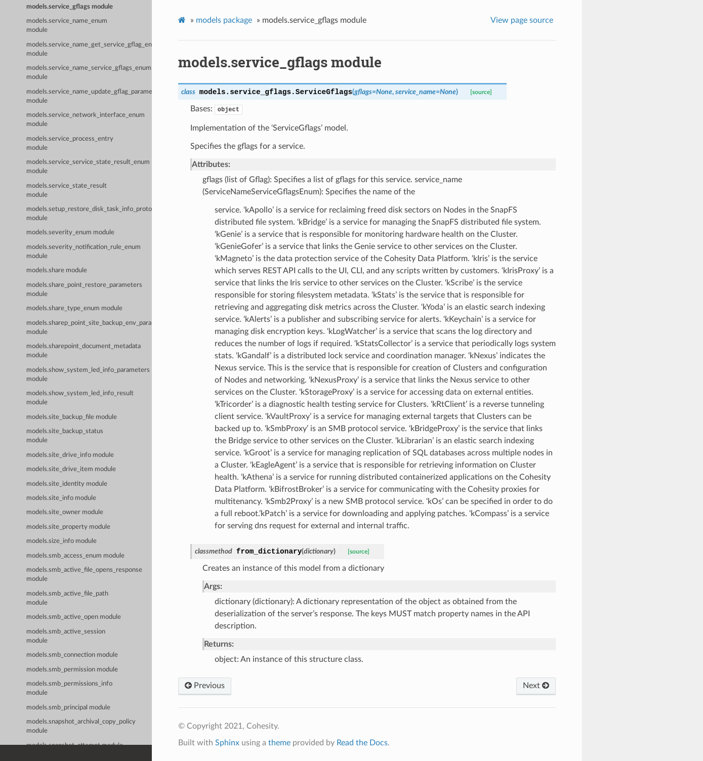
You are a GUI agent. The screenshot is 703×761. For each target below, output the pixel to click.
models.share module (56, 270)
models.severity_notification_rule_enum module (83, 252)
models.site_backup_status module (64, 436)
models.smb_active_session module (65, 636)
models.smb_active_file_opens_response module (84, 574)
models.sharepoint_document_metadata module (83, 351)
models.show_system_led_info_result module (80, 398)
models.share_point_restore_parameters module (84, 290)
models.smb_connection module (72, 655)
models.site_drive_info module (70, 455)
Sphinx (227, 743)
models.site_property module (68, 527)
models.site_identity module (66, 484)
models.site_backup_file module (71, 417)
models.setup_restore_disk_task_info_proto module (89, 214)
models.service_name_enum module (66, 25)
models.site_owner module (64, 512)
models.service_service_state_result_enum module (88, 167)
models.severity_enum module (70, 232)
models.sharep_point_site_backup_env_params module (89, 327)
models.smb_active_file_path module (67, 598)
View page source (521, 20)
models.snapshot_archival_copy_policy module (81, 726)
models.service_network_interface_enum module (85, 120)
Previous (205, 686)
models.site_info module (61, 498)
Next (536, 686)
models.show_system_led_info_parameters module (88, 375)
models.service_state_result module (66, 190)
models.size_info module (61, 541)
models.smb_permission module (72, 669)
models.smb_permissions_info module (69, 688)
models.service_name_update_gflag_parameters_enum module (89, 96)
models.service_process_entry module (69, 143)
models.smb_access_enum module (75, 556)
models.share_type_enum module (74, 308)
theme (279, 743)
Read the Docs (362, 743)
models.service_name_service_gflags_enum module (88, 72)
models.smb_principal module (68, 707)
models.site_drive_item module (71, 469)
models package (224, 20)
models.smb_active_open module (73, 617)
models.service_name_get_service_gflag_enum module (89, 49)
